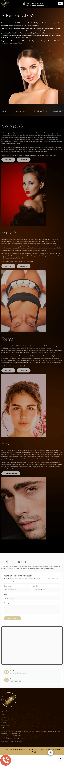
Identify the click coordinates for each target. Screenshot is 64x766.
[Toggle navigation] (60, 3)
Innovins (57, 749)
